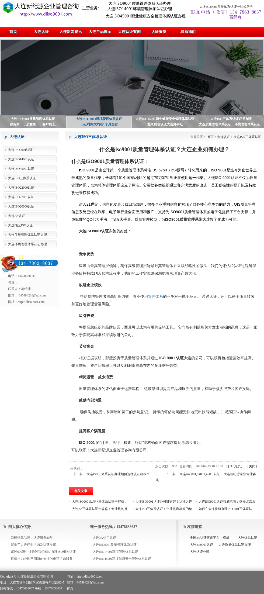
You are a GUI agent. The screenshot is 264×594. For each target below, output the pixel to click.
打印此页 (234, 466)
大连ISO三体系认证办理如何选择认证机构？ (118, 474)
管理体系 (155, 296)
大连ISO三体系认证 (247, 137)
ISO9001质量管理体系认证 (115, 161)
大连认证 (223, 137)
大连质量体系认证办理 (234, 545)
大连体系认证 (247, 538)
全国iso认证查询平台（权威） (211, 538)
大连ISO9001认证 (94, 231)
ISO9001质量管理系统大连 (187, 219)
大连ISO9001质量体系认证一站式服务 (226, 7)
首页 (210, 137)
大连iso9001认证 (201, 545)
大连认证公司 (199, 552)
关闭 (252, 466)
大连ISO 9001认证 (222, 177)
